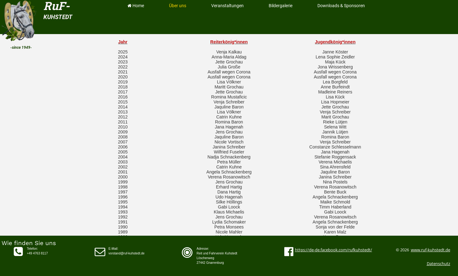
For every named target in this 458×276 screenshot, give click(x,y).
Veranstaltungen (227, 5)
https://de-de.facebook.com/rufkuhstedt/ (333, 250)
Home (135, 5)
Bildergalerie (280, 5)
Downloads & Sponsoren (341, 5)
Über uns (177, 5)
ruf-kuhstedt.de (435, 250)
